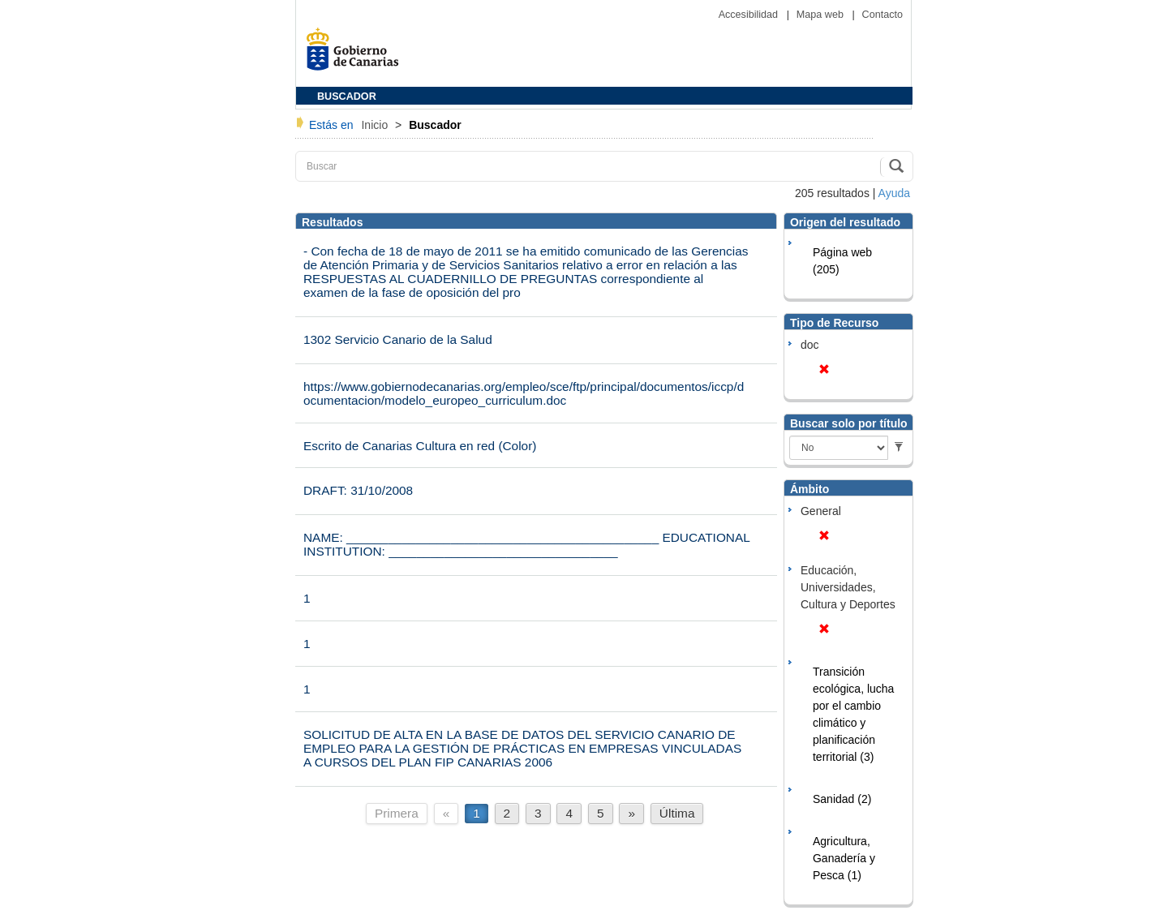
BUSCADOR (346, 96)
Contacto (882, 14)
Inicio (376, 124)
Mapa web (822, 14)
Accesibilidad (750, 14)
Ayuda (894, 193)
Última (677, 813)
